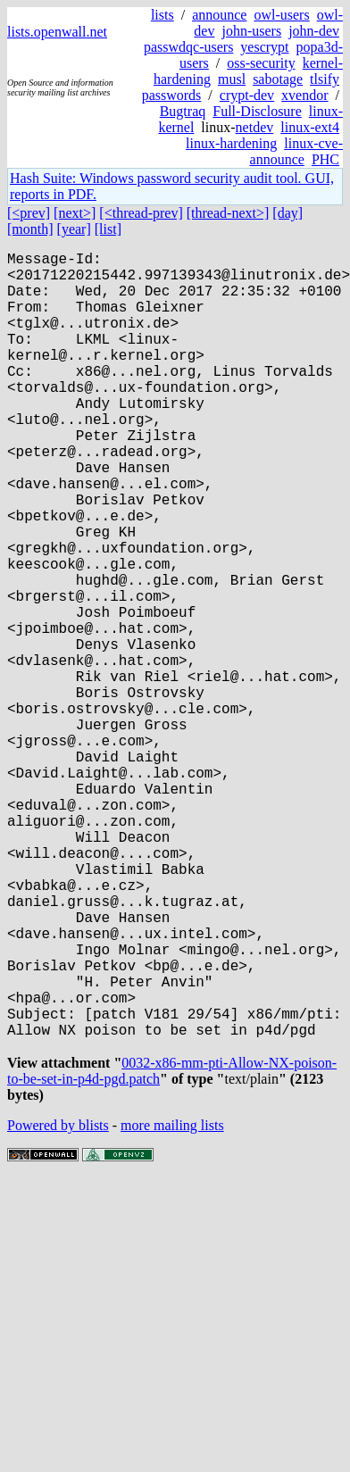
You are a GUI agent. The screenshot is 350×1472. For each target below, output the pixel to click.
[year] (74, 229)
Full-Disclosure (257, 111)
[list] (108, 229)
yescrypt (264, 46)
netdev (255, 127)
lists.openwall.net (57, 31)
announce (219, 14)
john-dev (313, 30)
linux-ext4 (309, 127)
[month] (30, 229)
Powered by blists (58, 1303)
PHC (325, 159)
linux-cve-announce (296, 151)
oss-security (261, 63)
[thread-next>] (228, 212)
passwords (172, 95)
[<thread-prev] (140, 212)
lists (162, 14)
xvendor (304, 95)
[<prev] (28, 212)
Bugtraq (183, 111)
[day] (287, 212)
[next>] (75, 212)
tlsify (324, 79)
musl (232, 79)
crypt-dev (247, 95)
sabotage (278, 79)
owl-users (281, 14)
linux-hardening (231, 143)
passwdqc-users (188, 46)
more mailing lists (172, 1303)
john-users (251, 30)
